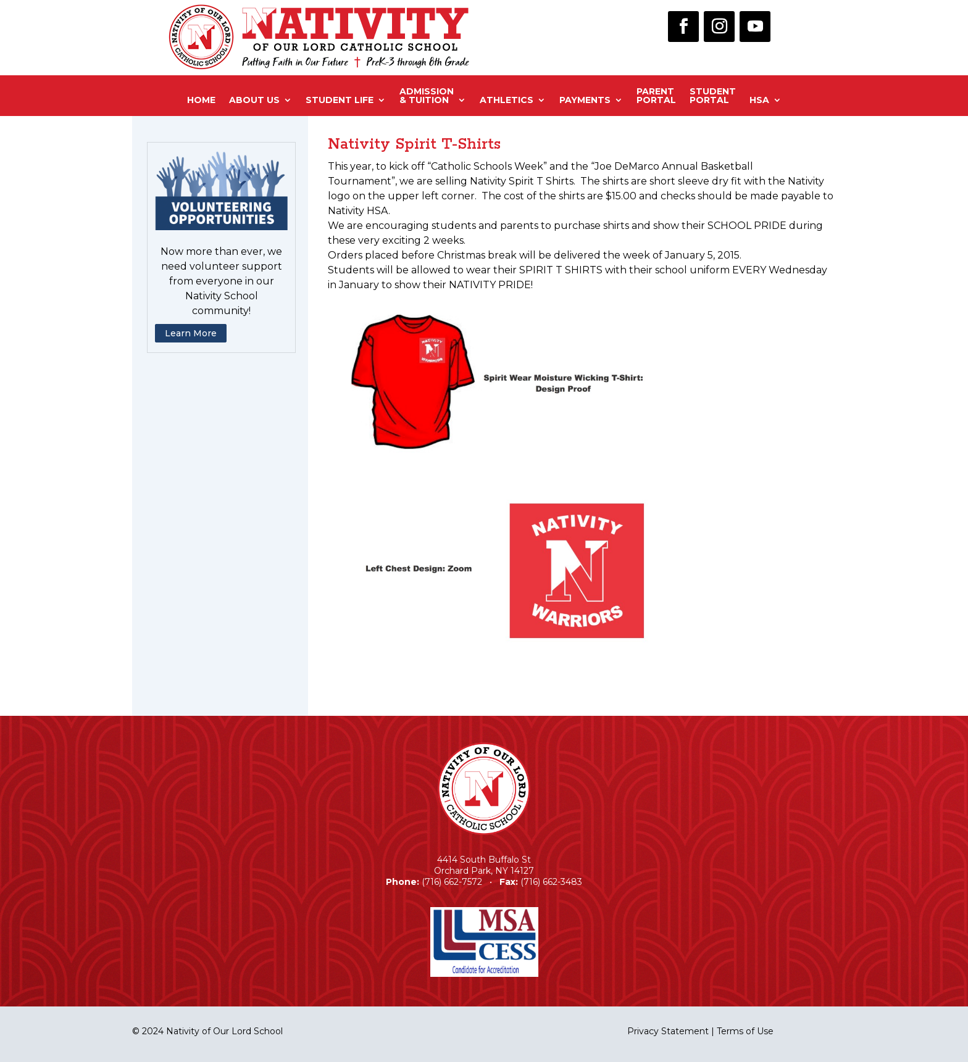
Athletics (506, 100)
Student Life (339, 100)
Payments (585, 100)
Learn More (191, 333)
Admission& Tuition (426, 96)
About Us (254, 100)
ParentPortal (656, 96)
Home (201, 100)
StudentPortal (713, 96)
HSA (759, 100)
